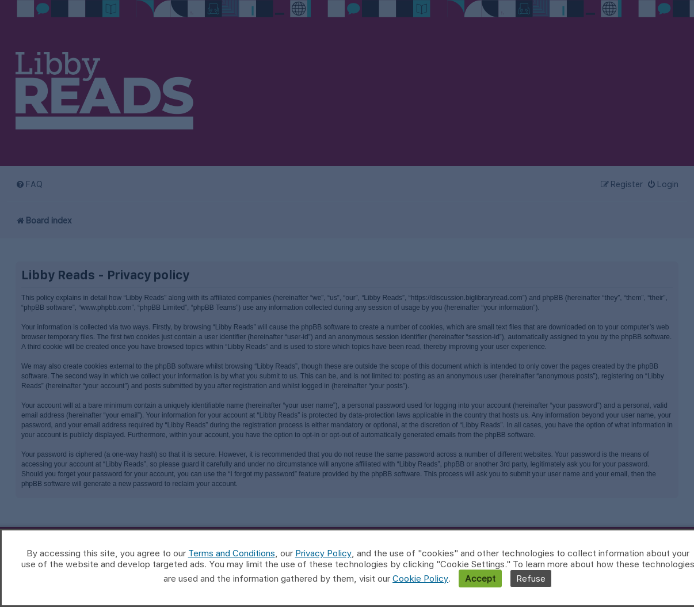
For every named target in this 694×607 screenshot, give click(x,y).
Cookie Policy (420, 578)
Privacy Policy (323, 553)
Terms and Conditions (231, 553)
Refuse (531, 578)
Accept (480, 578)
